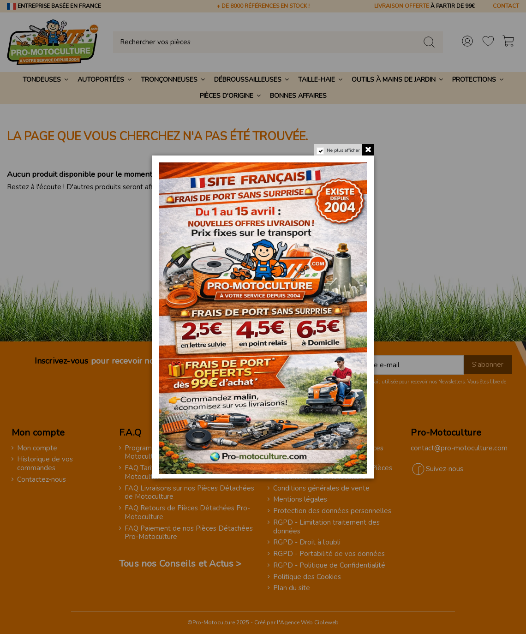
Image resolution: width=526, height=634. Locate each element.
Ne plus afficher (343, 150)
